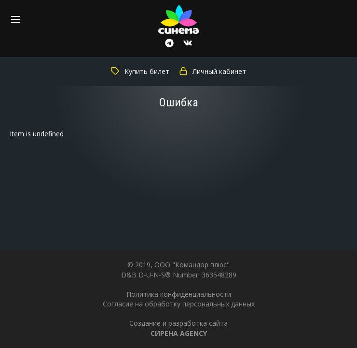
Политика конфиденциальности (178, 294)
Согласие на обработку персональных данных (179, 303)
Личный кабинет (212, 71)
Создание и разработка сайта (178, 328)
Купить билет (140, 71)
